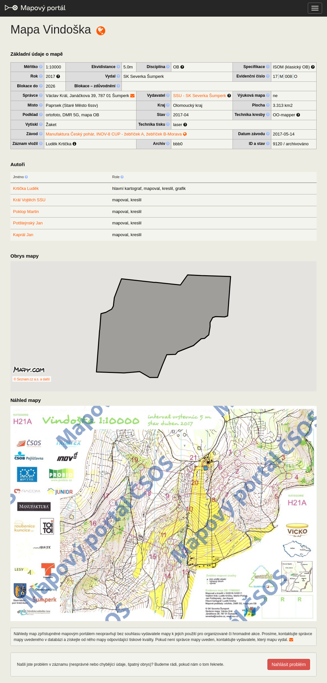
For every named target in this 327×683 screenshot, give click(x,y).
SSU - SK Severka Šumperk (199, 95)
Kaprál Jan (23, 234)
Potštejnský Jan (28, 223)
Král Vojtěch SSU (29, 199)
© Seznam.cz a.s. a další (32, 379)
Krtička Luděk (26, 188)
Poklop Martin (26, 211)
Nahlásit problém (289, 664)
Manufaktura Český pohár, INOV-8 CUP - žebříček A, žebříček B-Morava (116, 134)
